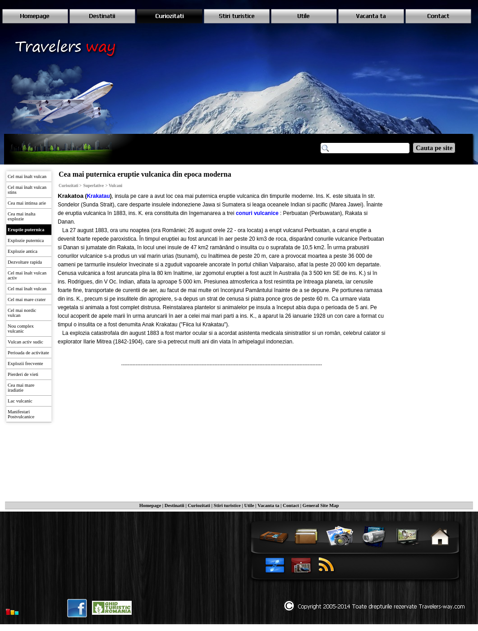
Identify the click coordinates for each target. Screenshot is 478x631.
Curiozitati (199, 505)
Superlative (93, 185)
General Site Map (321, 505)
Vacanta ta (268, 505)
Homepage (150, 505)
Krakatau (98, 196)
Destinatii (174, 505)
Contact (291, 505)
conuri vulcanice (257, 213)
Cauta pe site (434, 147)
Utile (249, 505)
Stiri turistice (227, 505)
